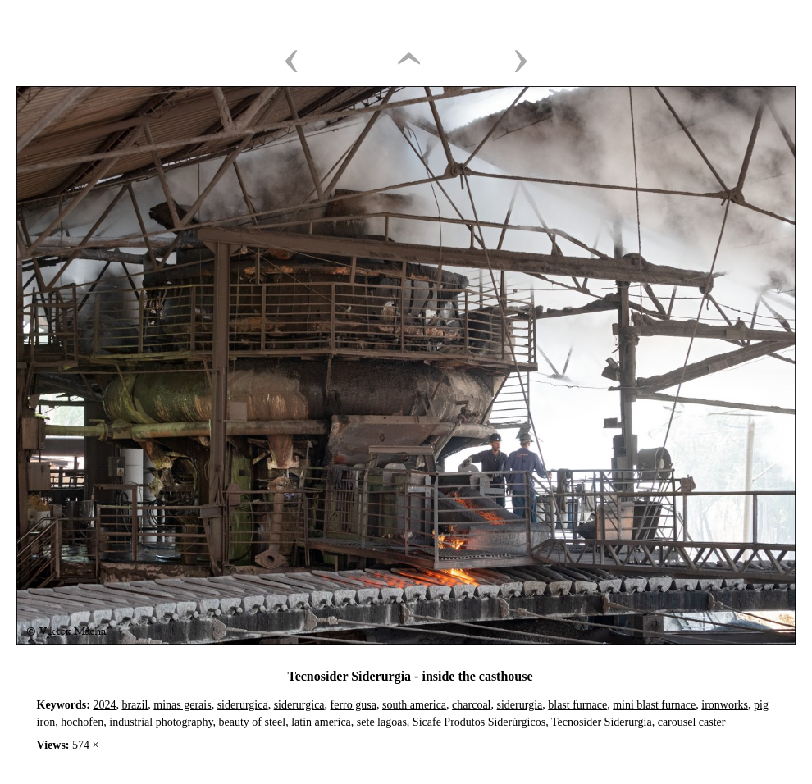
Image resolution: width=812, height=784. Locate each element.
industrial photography (160, 722)
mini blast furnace (654, 705)
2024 (104, 705)
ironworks (724, 705)
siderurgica (242, 705)
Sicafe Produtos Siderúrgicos (479, 722)
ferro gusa (353, 705)
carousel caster (692, 722)
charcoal (471, 705)
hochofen (82, 722)
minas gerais (182, 705)
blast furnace (577, 705)
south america (414, 705)
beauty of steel (252, 722)
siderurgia (520, 705)
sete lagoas (382, 722)
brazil (134, 705)
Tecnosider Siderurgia (601, 722)
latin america (321, 722)
